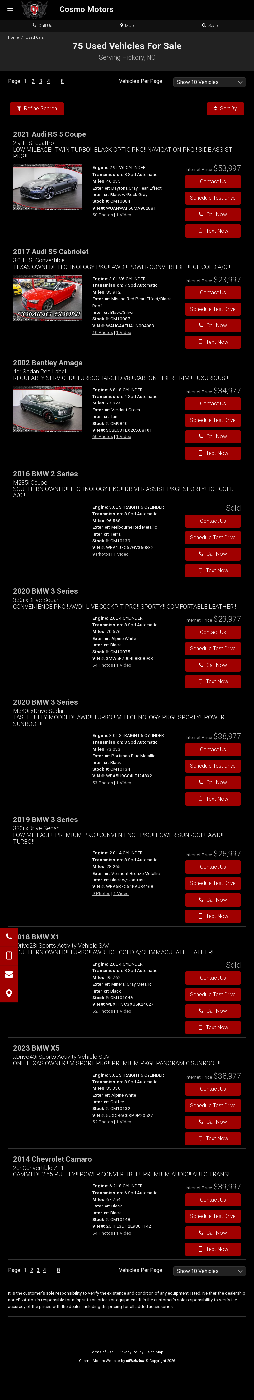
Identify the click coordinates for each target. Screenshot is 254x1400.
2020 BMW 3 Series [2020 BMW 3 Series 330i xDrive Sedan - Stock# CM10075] (45, 591)
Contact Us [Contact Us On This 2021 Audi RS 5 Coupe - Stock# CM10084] (213, 181)
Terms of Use (102, 1352)
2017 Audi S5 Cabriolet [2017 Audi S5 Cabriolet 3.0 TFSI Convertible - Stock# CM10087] (51, 252)
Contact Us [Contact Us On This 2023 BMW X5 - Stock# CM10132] (213, 1089)
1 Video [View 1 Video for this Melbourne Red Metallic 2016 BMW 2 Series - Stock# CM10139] (121, 554)
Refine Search (37, 108)
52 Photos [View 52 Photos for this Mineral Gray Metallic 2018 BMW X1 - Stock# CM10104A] (102, 1011)
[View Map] (9, 993)
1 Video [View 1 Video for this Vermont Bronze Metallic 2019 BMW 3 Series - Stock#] (121, 893)
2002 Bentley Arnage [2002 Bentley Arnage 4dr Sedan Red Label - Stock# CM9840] (48, 363)
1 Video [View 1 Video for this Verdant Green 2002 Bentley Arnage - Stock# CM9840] (123, 436)
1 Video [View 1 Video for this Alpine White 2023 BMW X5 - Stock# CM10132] (123, 1121)
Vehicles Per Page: (141, 81)
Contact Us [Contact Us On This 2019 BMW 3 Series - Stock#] (213, 867)
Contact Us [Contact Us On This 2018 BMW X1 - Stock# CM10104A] (213, 978)
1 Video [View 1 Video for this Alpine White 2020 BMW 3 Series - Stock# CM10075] (123, 665)
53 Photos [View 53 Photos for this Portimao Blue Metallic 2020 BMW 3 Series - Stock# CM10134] (102, 782)
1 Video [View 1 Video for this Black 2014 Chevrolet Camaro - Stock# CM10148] (123, 1233)
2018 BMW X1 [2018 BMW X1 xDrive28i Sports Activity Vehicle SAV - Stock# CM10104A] (36, 937)
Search (212, 25)
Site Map (155, 1352)
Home (13, 37)
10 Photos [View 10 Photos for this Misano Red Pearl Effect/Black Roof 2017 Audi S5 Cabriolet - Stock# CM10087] (102, 332)
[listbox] (209, 82)
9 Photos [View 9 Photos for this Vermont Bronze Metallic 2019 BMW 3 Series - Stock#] (101, 893)
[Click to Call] (9, 937)
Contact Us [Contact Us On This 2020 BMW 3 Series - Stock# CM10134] (213, 749)
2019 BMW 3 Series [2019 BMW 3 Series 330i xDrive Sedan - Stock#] (45, 820)
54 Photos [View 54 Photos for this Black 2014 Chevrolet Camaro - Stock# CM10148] (102, 1233)
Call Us (42, 25)
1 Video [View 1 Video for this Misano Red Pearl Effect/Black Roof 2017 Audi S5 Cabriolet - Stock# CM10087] (123, 332)
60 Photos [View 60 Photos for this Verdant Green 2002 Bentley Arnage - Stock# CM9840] (102, 436)
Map (127, 25)
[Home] (67, 10)
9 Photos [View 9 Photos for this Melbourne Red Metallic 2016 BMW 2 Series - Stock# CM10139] (101, 554)
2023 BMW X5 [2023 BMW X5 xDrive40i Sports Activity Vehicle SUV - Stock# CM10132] (36, 1048)
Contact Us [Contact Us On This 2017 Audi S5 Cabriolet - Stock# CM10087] (213, 292)
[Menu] (10, 11)
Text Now (213, 231)
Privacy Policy (131, 1352)
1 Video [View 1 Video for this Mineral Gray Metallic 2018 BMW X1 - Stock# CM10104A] (123, 1011)
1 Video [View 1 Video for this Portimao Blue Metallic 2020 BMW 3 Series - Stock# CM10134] (123, 782)
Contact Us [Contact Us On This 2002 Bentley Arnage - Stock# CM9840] (213, 404)
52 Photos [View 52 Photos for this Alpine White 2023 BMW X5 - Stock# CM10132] (102, 1121)
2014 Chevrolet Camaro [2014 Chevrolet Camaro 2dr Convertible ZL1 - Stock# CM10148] (52, 1159)
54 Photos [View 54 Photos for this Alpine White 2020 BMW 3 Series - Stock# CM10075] (102, 665)
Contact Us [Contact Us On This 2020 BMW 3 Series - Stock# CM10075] (213, 632)
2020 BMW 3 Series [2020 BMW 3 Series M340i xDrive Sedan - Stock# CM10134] (45, 702)
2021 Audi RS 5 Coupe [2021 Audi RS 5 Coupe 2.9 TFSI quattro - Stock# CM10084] (49, 134)
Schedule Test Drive (213, 198)
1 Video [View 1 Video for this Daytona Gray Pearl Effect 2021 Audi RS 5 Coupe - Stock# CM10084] (123, 214)
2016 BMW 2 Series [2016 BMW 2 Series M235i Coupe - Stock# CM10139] (45, 474)
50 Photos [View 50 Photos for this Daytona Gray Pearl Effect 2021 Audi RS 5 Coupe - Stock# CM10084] (102, 214)
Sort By (225, 108)
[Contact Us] (9, 974)
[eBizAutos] (135, 1361)
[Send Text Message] (9, 955)
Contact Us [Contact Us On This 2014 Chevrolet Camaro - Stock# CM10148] (213, 1200)
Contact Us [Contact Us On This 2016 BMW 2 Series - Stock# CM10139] (213, 521)
